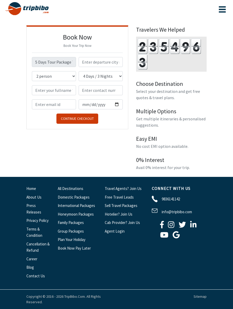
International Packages (76, 205)
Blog (30, 267)
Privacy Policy (37, 220)
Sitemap (200, 296)
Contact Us (35, 275)
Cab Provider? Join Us (122, 222)
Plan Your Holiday (71, 239)
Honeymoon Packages (76, 214)
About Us (34, 197)
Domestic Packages (74, 197)
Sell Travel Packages (121, 205)
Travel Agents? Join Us (123, 188)
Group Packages (71, 231)
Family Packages (71, 222)
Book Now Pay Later (74, 248)
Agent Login (115, 231)
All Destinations (70, 188)
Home (31, 188)
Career (31, 258)
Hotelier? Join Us (118, 214)
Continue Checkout (77, 118)
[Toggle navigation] (222, 9)
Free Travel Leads (119, 197)
